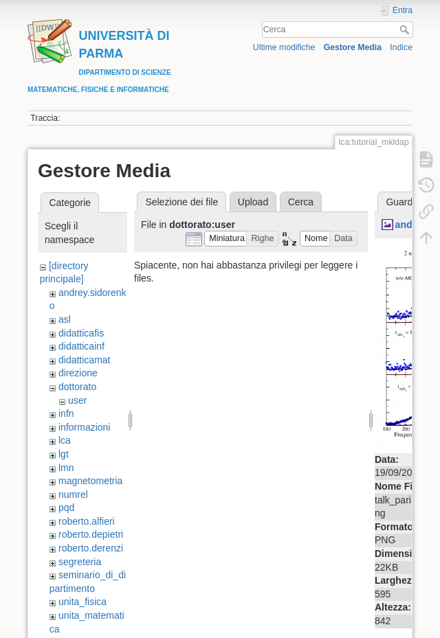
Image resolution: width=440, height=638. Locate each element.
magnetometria (90, 480)
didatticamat (84, 359)
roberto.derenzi (90, 548)
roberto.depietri (90, 534)
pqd (66, 507)
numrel (73, 494)
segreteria (79, 561)
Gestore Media (353, 47)
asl (64, 319)
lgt (63, 453)
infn (66, 413)
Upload (253, 201)
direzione (78, 372)
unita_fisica (82, 601)
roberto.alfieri (86, 521)
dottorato (77, 386)
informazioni (84, 427)
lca (64, 440)
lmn (66, 467)
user (77, 400)
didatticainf (81, 346)
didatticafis (81, 333)
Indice (401, 47)
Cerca (405, 29)
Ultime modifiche (284, 47)
